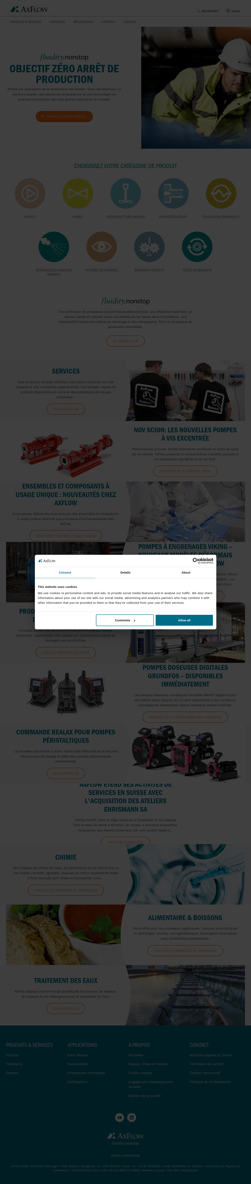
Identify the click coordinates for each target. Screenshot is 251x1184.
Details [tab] (126, 572)
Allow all (184, 620)
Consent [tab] (65, 572)
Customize (125, 620)
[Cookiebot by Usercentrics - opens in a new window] (195, 561)
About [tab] (186, 572)
